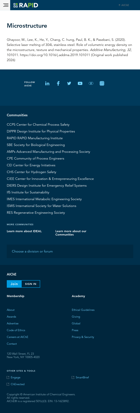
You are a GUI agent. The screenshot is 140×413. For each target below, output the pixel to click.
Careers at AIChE (17, 336)
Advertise (12, 323)
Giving (76, 316)
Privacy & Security (83, 336)
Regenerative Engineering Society (36, 212)
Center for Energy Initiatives (31, 165)
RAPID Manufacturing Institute (35, 138)
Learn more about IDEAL (24, 231)
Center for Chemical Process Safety (38, 124)
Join (14, 284)
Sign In (30, 284)
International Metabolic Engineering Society (44, 199)
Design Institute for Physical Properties (41, 131)
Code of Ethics (16, 330)
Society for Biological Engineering (36, 145)
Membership (15, 296)
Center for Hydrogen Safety (31, 172)
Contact (12, 343)
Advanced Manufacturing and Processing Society (48, 151)
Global (76, 323)
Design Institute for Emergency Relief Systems (47, 185)
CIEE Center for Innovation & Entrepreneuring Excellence (50, 178)
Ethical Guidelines (83, 309)
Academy (78, 296)
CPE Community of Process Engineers (35, 158)
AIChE (125, 5)
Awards (11, 316)
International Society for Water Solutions (41, 206)
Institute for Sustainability (28, 192)
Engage (15, 377)
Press (75, 330)
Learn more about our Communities (70, 232)
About (11, 309)
